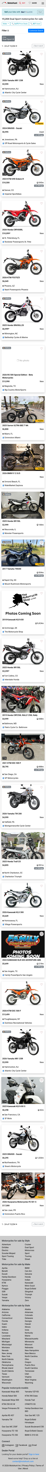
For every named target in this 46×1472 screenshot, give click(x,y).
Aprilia (4, 1268)
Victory (28, 1297)
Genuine (28, 1274)
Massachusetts (31, 1339)
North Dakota (7, 1359)
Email (34, 1445)
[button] (4, 163)
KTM (4, 1283)
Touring (28, 1256)
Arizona (5, 1312)
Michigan (6, 1341)
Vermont (5, 1377)
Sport (27, 1253)
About (25, 1468)
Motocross (29, 1250)
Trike (4, 1259)
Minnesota (29, 1341)
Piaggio (5, 1288)
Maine (27, 1336)
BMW (27, 1268)
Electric (5, 1250)
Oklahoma (6, 1362)
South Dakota (8, 1371)
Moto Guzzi (30, 1286)
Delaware (29, 1318)
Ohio (27, 1359)
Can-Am (28, 1271)
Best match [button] (38, 46)
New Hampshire (32, 1350)
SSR (3, 1291)
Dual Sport (29, 1247)
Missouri (29, 1344)
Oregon (28, 1362)
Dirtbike (5, 1247)
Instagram (9, 1445)
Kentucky (29, 1333)
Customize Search (36, 31)
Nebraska (29, 1347)
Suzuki (5, 1294)
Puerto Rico (30, 1365)
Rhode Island (7, 1368)
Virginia (28, 1377)
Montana (6, 1347)
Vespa (4, 1297)
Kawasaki (29, 1283)
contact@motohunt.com (23, 1461)
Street (27, 1259)
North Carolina (31, 1356)
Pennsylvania (7, 1365)
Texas (4, 1374)
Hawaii (28, 1324)
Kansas (5, 1333)
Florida (5, 1321)
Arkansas (29, 1312)
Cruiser (28, 1244)
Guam (4, 1324)
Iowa (27, 1330)
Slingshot (29, 1291)
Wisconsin (6, 1383)
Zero (27, 1300)
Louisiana (6, 1336)
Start (40, 12)
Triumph (28, 1294)
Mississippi (7, 1344)
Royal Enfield (30, 1288)
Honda (28, 1277)
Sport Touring (8, 1256)
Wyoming (29, 1383)
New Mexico (30, 1353)
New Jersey (7, 1353)
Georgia (28, 1321)
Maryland (6, 1339)
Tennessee (29, 1371)
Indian (27, 1280)
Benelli (5, 1271)
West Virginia (30, 1380)
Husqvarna (6, 1280)
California (6, 1315)
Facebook (23, 1445)
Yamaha (5, 1300)
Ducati (4, 1274)
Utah (27, 1374)
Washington (7, 1380)
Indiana (5, 1330)
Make (5, 24)
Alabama (6, 1309)
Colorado (29, 1315)
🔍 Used (35, 24)
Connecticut (7, 1318)
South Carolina (31, 1368)
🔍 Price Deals (20, 24)
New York (6, 1356)
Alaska (28, 1309)
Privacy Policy (28, 1465)
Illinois (28, 1327)
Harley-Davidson (9, 1277)
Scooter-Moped (8, 1253)
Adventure (6, 1244)
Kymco (5, 1286)
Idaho (4, 1327)
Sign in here (34, 1454)
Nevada (5, 1350)
